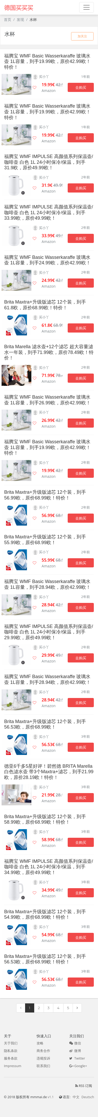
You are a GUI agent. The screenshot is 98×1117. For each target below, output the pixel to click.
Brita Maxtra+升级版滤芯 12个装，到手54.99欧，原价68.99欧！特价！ (45, 914)
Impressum (12, 1066)
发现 (20, 19)
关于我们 (11, 1043)
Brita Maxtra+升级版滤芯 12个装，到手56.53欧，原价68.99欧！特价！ (45, 959)
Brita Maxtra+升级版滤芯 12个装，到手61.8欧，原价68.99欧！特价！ (45, 304)
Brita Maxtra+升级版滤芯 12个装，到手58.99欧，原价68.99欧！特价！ (45, 819)
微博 (75, 1051)
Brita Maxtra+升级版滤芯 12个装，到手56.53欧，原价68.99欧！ (45, 724)
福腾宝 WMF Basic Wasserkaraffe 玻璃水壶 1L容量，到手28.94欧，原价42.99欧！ (47, 584)
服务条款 (11, 1058)
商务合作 (43, 1051)
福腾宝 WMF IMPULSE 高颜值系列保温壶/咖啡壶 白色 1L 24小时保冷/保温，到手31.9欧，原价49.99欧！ (48, 162)
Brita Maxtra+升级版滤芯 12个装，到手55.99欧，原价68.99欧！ (45, 539)
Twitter (77, 1058)
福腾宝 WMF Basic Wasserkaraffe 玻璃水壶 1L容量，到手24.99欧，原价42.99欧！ (47, 260)
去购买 (80, 87)
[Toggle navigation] (86, 7)
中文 (76, 1097)
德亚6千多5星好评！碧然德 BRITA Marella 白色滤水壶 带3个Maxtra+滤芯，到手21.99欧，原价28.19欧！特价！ (49, 772)
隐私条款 (11, 1051)
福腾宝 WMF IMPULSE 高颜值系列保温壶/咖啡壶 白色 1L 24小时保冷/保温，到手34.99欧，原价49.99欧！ (48, 867)
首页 (7, 19)
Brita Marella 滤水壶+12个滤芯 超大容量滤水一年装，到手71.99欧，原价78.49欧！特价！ (49, 352)
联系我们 (43, 1066)
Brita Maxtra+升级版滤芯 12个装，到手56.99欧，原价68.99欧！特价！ (45, 495)
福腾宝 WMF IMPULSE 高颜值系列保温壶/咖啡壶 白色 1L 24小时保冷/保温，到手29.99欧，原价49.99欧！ (48, 632)
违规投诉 (43, 1058)
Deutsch (88, 1097)
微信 (75, 1043)
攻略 (40, 1043)
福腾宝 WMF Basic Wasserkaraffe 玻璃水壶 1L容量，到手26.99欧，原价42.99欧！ (47, 399)
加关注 (82, 36)
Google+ (78, 1066)
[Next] (77, 1008)
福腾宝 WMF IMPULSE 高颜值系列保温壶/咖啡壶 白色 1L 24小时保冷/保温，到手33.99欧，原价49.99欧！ (48, 212)
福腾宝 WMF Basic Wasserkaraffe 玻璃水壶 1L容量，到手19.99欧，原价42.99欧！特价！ (47, 61)
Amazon (48, 90)
